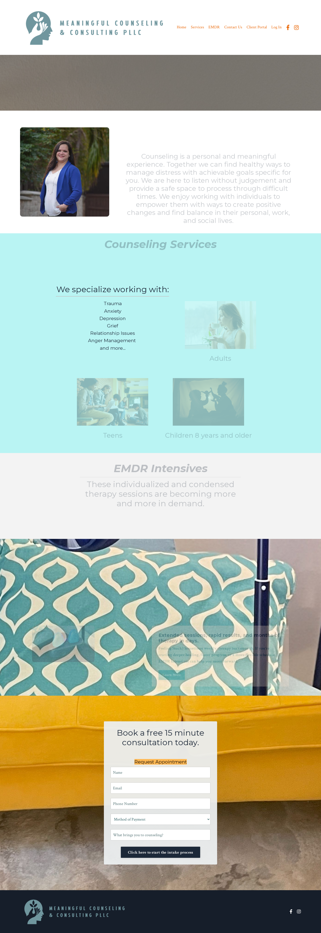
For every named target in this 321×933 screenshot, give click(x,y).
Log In (276, 27)
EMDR (214, 27)
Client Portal (257, 27)
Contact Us (233, 27)
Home (181, 27)
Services (197, 27)
